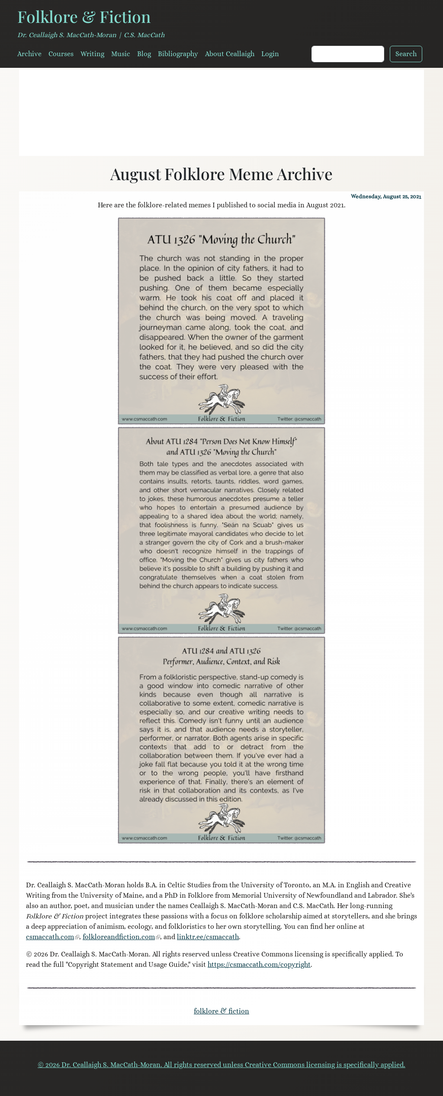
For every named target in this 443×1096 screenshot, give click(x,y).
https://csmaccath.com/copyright (259, 964)
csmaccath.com (50, 937)
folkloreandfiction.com (119, 937)
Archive (29, 54)
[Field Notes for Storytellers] (205, 144)
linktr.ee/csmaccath (208, 937)
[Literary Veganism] (190, 144)
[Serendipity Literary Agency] (252, 144)
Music (120, 54)
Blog (144, 54)
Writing (92, 54)
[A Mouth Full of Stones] (221, 144)
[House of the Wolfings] (237, 144)
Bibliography (178, 54)
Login (270, 54)
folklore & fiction (221, 1011)
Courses (61, 54)
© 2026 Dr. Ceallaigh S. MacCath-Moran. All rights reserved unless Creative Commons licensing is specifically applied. (221, 1065)
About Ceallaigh (229, 54)
